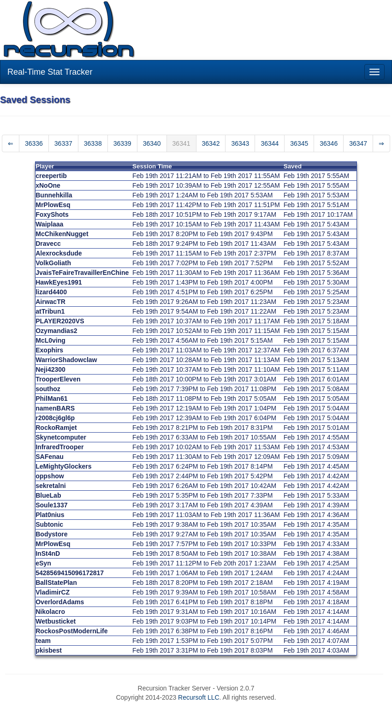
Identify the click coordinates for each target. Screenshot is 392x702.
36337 (63, 143)
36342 (211, 143)
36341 (181, 143)
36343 (240, 143)
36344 (270, 143)
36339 (122, 143)
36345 (299, 143)
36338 (93, 143)
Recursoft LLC (198, 697)
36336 (34, 143)
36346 (329, 143)
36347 (358, 143)
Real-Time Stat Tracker (49, 72)
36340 (152, 143)
